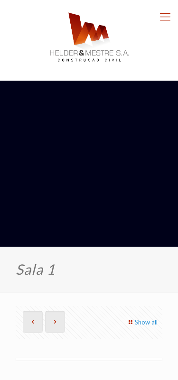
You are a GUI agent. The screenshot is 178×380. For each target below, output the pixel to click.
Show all (142, 322)
